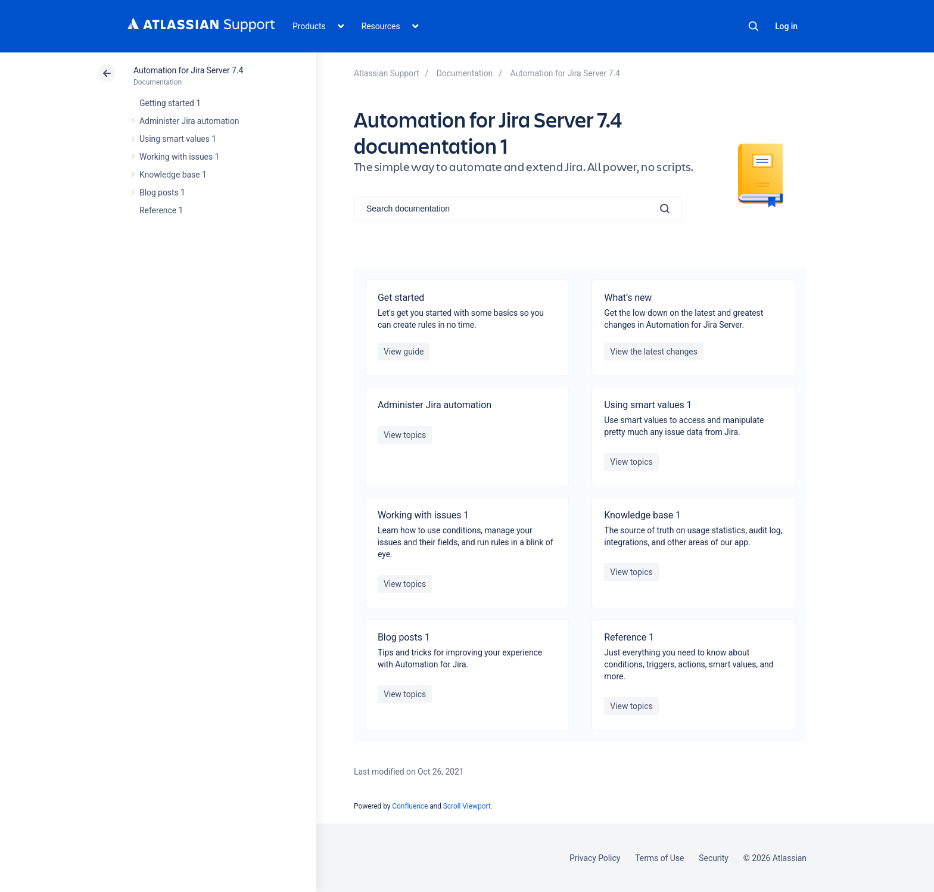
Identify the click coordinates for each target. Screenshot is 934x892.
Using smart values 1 (177, 139)
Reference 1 (161, 210)
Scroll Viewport (467, 806)
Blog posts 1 (162, 192)
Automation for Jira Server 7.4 (188, 70)
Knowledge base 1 (173, 174)
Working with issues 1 (179, 156)
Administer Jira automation (189, 121)
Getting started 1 (170, 103)
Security (713, 858)
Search (753, 26)
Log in (786, 26)
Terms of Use (659, 858)
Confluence (410, 806)
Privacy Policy (594, 858)
